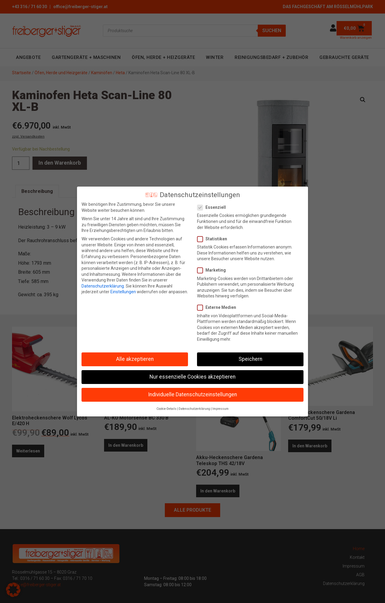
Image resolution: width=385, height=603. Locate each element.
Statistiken (214, 239)
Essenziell (213, 207)
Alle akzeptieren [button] (135, 359)
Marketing (213, 270)
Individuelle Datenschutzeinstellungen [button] (192, 394)
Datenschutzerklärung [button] (194, 409)
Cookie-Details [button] (166, 409)
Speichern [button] (250, 359)
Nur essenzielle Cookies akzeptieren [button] (192, 377)
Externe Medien (218, 307)
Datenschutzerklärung (103, 286)
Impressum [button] (220, 409)
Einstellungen (123, 291)
